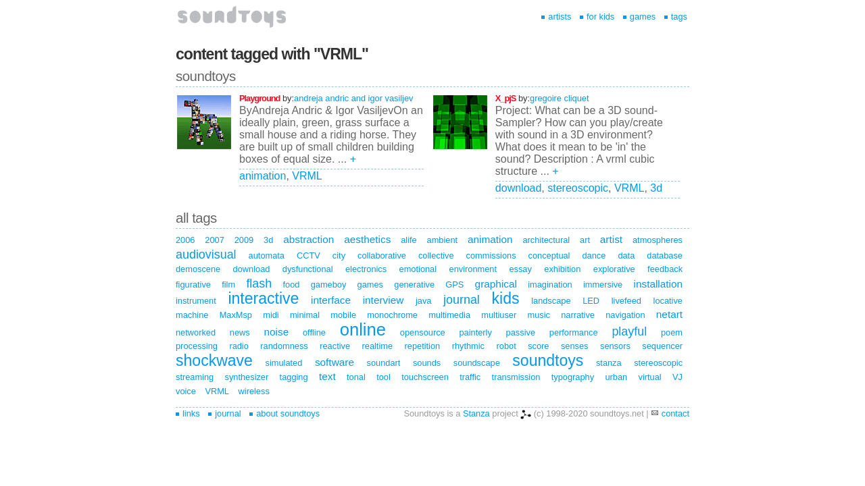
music (538, 315)
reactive (335, 346)
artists (556, 16)
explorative (614, 269)
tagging (294, 377)
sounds (427, 363)
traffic (470, 377)
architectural (546, 240)
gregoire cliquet (559, 98)
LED (591, 301)
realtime (377, 346)
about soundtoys (284, 413)
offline (314, 332)
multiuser (498, 315)
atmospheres (658, 240)
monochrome (392, 315)
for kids (597, 16)
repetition (423, 346)
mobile (343, 315)
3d (656, 188)
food (290, 284)
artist (611, 239)
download (518, 188)
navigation (625, 315)
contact (675, 413)
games (639, 16)
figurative (193, 284)
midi (270, 315)
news (240, 332)
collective (436, 255)
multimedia (449, 315)
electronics (366, 269)
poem (672, 332)
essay (520, 269)
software (334, 362)
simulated (284, 363)
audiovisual (206, 254)
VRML (307, 176)
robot (506, 346)
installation (658, 284)
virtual (650, 377)
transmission (516, 377)
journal (461, 299)
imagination (550, 284)
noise (276, 332)
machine (192, 315)
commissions (491, 255)
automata (267, 255)
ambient (442, 240)
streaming (195, 377)
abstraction (308, 239)
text (327, 376)
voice (186, 391)
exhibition (562, 269)
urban (616, 377)
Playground (259, 98)
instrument (196, 301)
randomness (283, 346)
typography (572, 377)
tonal (356, 377)
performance (573, 332)
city (338, 255)
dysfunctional (307, 269)
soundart (384, 363)
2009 (243, 240)
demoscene (198, 269)
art (585, 240)
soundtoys (547, 360)
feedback (665, 269)
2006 (185, 240)
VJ (677, 377)
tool (383, 377)
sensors (615, 346)
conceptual (549, 255)
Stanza (476, 413)
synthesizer (247, 377)
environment (473, 269)
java (423, 301)
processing (197, 346)
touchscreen (425, 377)
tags (675, 16)
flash (259, 283)
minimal (305, 315)
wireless (254, 391)
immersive (602, 284)
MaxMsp (236, 315)
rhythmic (468, 346)
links (188, 413)
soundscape (476, 363)
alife (408, 240)
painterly (475, 332)
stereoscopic (577, 188)
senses (575, 346)
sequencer (662, 346)
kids (506, 298)
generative (414, 284)
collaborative (381, 255)
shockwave (214, 360)
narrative (578, 315)
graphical (496, 284)
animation (262, 176)
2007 (214, 240)
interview (383, 300)
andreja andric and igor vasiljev (353, 98)
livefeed (626, 301)
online (363, 329)
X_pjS (505, 98)
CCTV (308, 255)
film (228, 284)
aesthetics (367, 239)
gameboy (329, 284)
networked (196, 332)
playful (629, 331)
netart (669, 314)
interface (331, 300)
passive (520, 332)
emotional (418, 269)
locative (668, 301)
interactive (263, 298)
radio (238, 346)
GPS (454, 284)
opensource (422, 332)
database (665, 255)
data (626, 255)
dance (594, 255)
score (538, 346)
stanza (609, 363)
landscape (550, 301)
